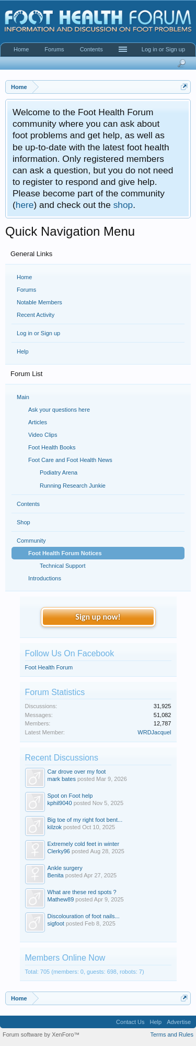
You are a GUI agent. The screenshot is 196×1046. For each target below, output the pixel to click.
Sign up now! (97, 617)
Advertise (179, 1022)
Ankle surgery (65, 868)
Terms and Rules (171, 1034)
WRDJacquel (154, 732)
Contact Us (130, 1022)
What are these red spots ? (82, 892)
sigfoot (56, 923)
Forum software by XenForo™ (41, 1034)
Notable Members (39, 302)
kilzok (55, 827)
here (25, 205)
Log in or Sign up (38, 333)
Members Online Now (65, 957)
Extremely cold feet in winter (84, 844)
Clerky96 (59, 851)
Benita (56, 875)
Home (24, 277)
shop (123, 205)
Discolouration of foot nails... (84, 916)
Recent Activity (35, 315)
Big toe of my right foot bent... (85, 820)
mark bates (62, 779)
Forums (26, 290)
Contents (91, 49)
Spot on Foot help (70, 795)
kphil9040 (60, 803)
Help (23, 351)
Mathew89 (61, 899)
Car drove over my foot (77, 771)
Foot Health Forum (49, 667)
